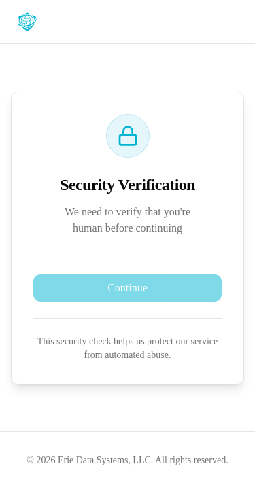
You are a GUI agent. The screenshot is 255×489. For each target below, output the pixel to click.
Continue (127, 287)
